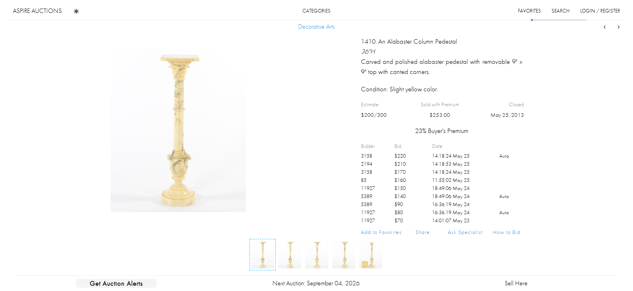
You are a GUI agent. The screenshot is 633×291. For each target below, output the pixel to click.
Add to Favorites (381, 232)
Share (422, 232)
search (560, 10)
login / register (600, 10)
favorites (529, 10)
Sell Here (516, 283)
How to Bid (506, 232)
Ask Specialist (465, 232)
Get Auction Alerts (116, 283)
